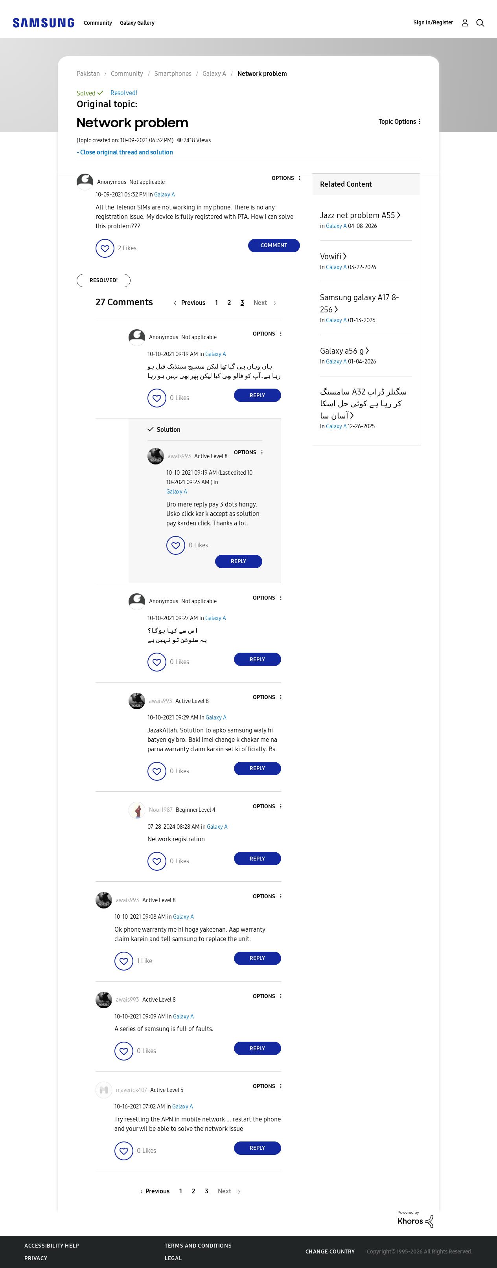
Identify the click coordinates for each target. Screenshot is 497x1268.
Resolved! (124, 93)
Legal (173, 1258)
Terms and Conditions (198, 1245)
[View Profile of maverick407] (131, 1090)
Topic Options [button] (397, 121)
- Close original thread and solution (125, 152)
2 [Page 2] (229, 302)
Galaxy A (164, 194)
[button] (286, 178)
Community (98, 23)
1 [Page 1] (216, 302)
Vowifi (330, 256)
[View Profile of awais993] (179, 456)
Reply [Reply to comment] (257, 395)
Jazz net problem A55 (357, 215)
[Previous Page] (191, 303)
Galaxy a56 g (342, 351)
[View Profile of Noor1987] (161, 810)
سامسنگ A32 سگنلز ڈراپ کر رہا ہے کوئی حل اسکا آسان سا (363, 403)
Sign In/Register (433, 22)
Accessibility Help (51, 1245)
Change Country (330, 1251)
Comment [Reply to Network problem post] (274, 245)
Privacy (35, 1258)
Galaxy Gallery (137, 23)
